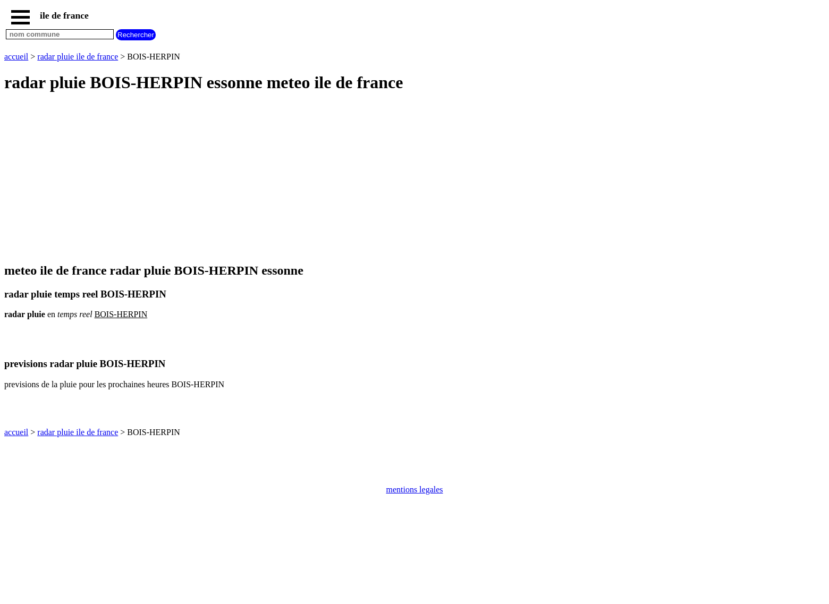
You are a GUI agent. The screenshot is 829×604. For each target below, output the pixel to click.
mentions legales (414, 489)
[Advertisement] (323, 178)
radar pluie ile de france (77, 56)
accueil (16, 56)
